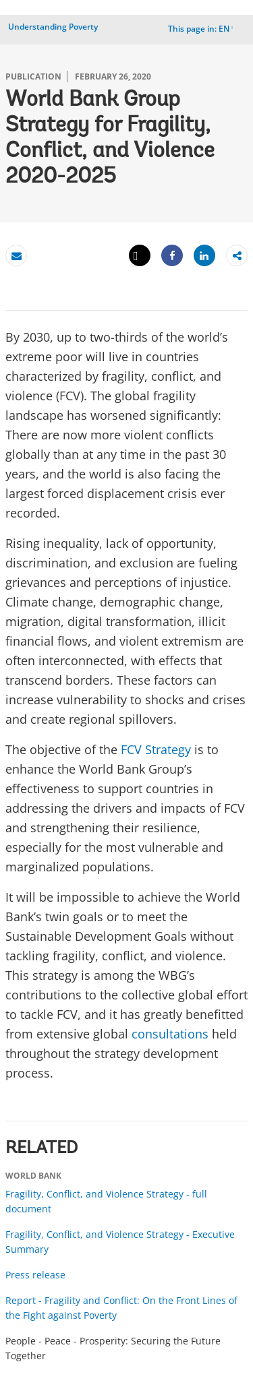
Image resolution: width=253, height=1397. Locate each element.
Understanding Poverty (53, 26)
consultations (170, 1034)
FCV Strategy (156, 749)
